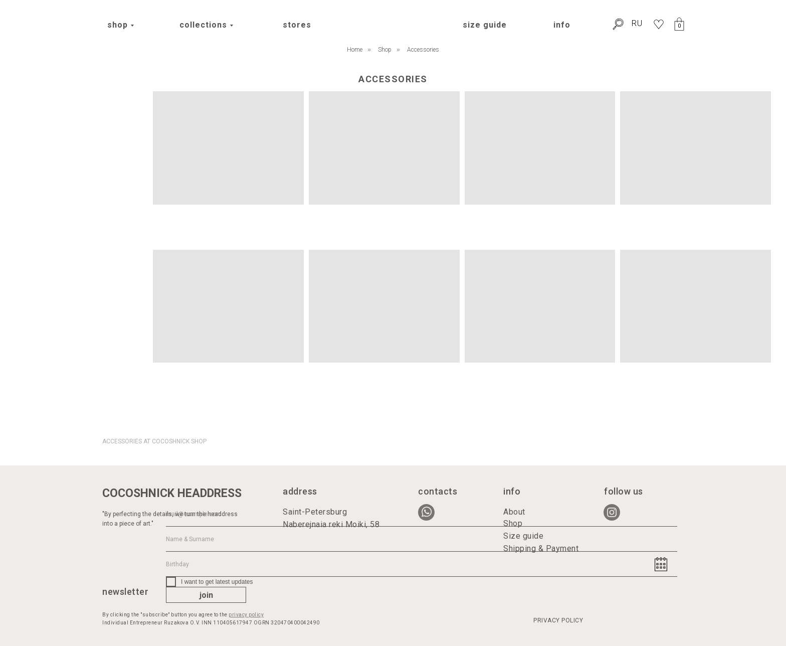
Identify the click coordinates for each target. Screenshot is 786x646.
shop (117, 25)
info (561, 25)
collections (203, 25)
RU (637, 23)
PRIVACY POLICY (558, 620)
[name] (421, 539)
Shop (384, 49)
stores (297, 25)
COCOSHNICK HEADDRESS (172, 493)
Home (354, 49)
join (206, 595)
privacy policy (246, 614)
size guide (485, 25)
